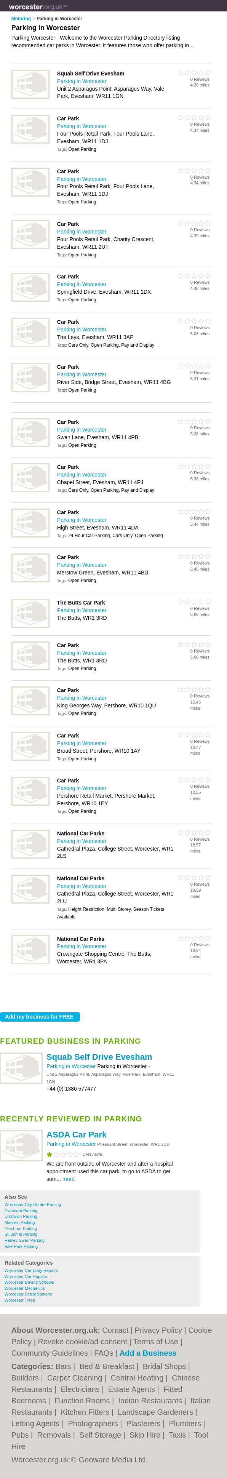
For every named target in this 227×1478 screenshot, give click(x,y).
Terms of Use (155, 1341)
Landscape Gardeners (156, 1412)
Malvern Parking (20, 1222)
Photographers (94, 1423)
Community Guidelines (49, 1353)
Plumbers (186, 1423)
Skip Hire (146, 1435)
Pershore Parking (21, 1228)
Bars (64, 1366)
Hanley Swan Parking (25, 1240)
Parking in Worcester (72, 1066)
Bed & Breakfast (107, 1366)
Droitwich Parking (21, 1216)
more (68, 1179)
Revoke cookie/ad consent (82, 1341)
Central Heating (138, 1378)
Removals (55, 1435)
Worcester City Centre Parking (33, 1204)
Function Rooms (83, 1400)
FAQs (103, 1353)
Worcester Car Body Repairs (31, 1270)
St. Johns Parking (21, 1234)
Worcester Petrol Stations (28, 1294)
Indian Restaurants (151, 1400)
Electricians (81, 1389)
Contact (115, 1330)
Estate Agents (132, 1389)
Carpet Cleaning (75, 1378)
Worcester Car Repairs (26, 1276)
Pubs (21, 1435)
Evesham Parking (21, 1210)
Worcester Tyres (20, 1300)
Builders (26, 1378)
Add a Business (148, 1353)
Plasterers (144, 1423)
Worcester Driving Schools (29, 1282)
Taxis (178, 1435)
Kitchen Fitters (86, 1412)
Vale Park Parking (21, 1246)
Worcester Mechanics (25, 1288)
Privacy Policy (158, 1330)
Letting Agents (36, 1423)
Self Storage (101, 1435)
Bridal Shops (165, 1366)
